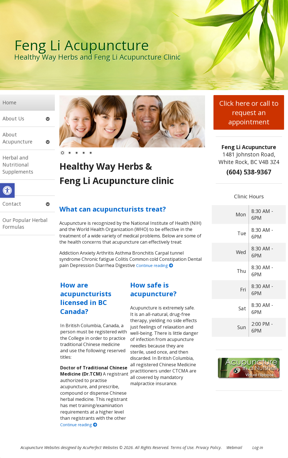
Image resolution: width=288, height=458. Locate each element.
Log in (257, 447)
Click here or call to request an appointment (248, 112)
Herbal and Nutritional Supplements (18, 164)
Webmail (234, 447)
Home (9, 102)
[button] (7, 190)
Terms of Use (182, 447)
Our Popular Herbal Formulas (25, 223)
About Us (13, 118)
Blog (8, 187)
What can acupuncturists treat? (112, 209)
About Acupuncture (17, 138)
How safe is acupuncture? (153, 289)
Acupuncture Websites (40, 447)
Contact (12, 203)
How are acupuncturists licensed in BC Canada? (85, 298)
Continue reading (154, 265)
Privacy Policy (208, 447)
